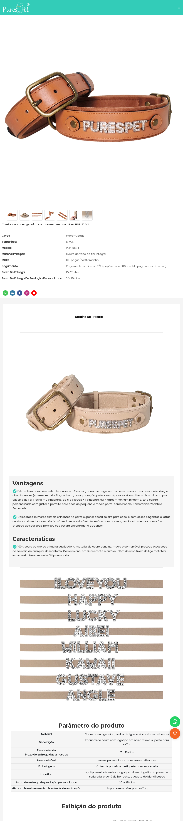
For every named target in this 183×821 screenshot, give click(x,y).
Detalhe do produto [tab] (89, 317)
